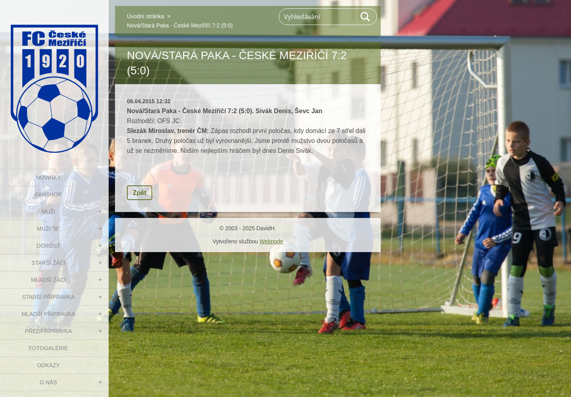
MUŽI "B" (48, 228)
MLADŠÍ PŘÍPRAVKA (48, 314)
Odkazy (48, 365)
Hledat (365, 17)
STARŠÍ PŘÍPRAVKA (48, 297)
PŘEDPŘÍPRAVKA (48, 331)
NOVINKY (48, 177)
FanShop (48, 194)
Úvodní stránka (145, 16)
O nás (48, 382)
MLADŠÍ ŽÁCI (48, 280)
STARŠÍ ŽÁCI (48, 263)
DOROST (48, 246)
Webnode (271, 241)
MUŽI (48, 211)
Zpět (139, 192)
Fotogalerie (48, 348)
